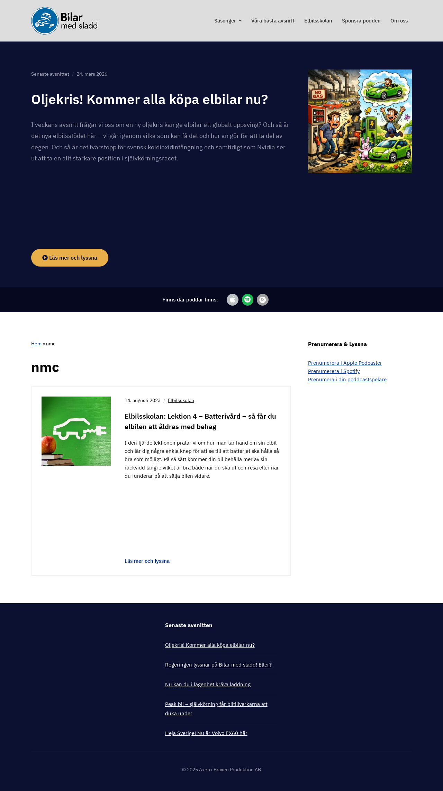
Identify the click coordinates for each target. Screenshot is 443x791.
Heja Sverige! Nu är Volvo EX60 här (206, 732)
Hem (36, 343)
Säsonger (225, 20)
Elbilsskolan (318, 20)
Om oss (399, 20)
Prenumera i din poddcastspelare (347, 379)
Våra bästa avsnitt (273, 20)
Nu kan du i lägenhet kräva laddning (208, 684)
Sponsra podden (361, 20)
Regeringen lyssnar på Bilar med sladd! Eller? (218, 664)
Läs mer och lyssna (69, 257)
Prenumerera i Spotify (334, 370)
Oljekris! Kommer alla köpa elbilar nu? (152, 99)
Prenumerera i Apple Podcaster (345, 362)
